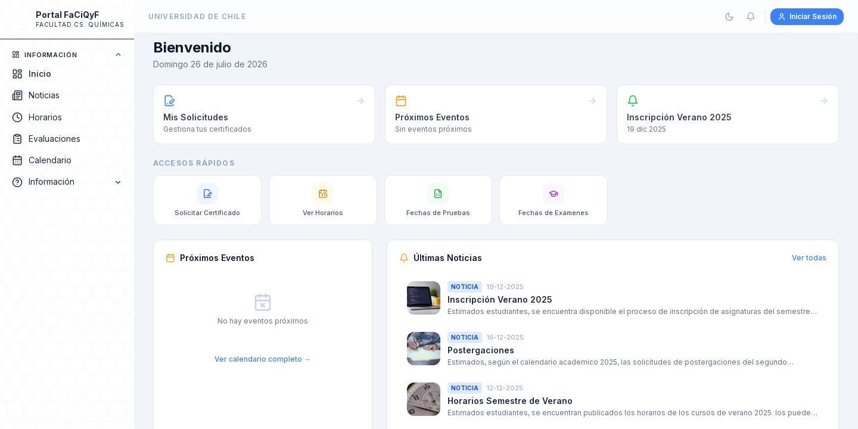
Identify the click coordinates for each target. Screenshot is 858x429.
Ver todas (809, 257)
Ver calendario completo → (262, 359)
